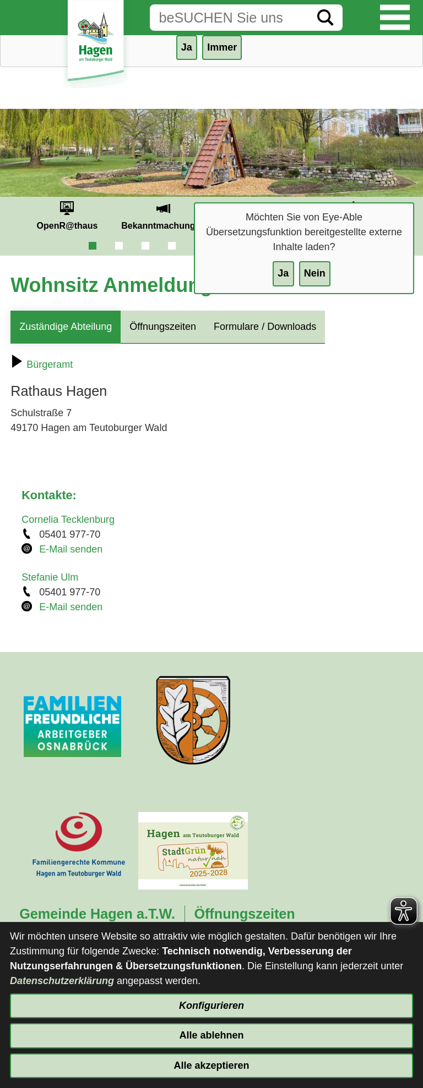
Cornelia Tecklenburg (68, 519)
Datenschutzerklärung (62, 980)
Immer (222, 47)
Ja (283, 273)
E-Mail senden (70, 549)
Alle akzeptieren (211, 1065)
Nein (315, 273)
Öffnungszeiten (162, 326)
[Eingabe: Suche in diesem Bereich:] (229, 17)
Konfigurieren (211, 1005)
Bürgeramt (41, 364)
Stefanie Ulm (49, 577)
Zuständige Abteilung (65, 326)
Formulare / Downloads (265, 326)
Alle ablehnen (211, 1035)
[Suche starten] (325, 17)
